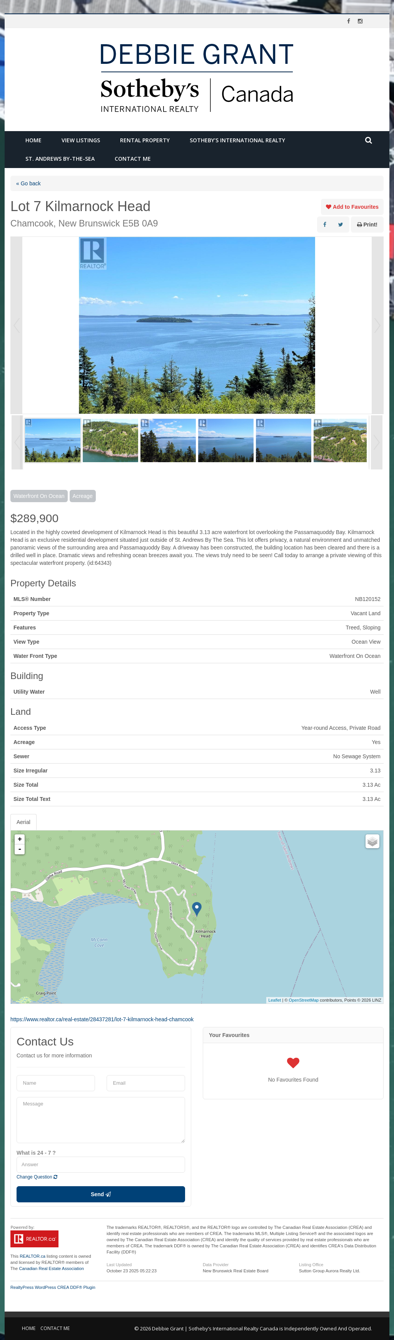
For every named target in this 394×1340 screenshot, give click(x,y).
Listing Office (311, 1264)
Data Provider (216, 1264)
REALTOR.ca (32, 1256)
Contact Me (133, 158)
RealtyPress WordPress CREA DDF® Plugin (52, 1287)
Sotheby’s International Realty (237, 140)
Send (101, 1194)
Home (33, 140)
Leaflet (274, 1000)
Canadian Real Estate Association (51, 1268)
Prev (16, 325)
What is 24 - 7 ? (36, 1153)
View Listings (81, 140)
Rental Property (145, 140)
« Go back (28, 183)
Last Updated (119, 1264)
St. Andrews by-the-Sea (60, 158)
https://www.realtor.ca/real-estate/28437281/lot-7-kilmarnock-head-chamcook (102, 1019)
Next (377, 325)
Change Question (37, 1177)
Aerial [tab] (23, 822)
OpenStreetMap (304, 1000)
